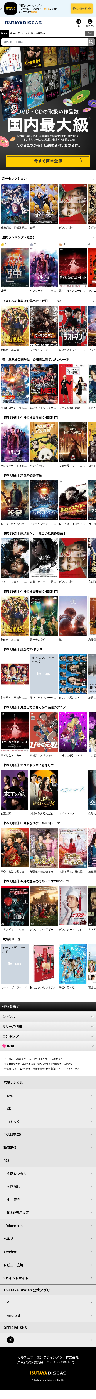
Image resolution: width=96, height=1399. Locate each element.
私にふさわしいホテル (43, 991)
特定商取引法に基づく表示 (17, 1072)
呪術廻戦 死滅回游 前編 (16, 231)
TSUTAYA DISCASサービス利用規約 (45, 1062)
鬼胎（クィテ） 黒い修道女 (47, 585)
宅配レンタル (17, 1177)
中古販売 (13, 1203)
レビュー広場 (13, 1268)
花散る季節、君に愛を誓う (74, 875)
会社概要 (8, 1062)
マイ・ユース (67, 817)
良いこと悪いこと (69, 701)
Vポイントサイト (15, 1281)
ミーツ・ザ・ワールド (14, 991)
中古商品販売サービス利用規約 (19, 1067)
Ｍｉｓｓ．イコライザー (73, 527)
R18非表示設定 (18, 1216)
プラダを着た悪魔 (69, 411)
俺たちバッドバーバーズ (44, 701)
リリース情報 (48, 1030)
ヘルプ (8, 1242)
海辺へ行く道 (67, 991)
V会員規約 (21, 1062)
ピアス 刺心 (67, 231)
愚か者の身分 (37, 643)
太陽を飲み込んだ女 (41, 817)
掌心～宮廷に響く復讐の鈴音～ (19, 875)
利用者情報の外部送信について (48, 1072)
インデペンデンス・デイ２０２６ (49, 527)
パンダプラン (37, 469)
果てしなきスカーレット (73, 294)
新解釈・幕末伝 (10, 353)
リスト (79, 30)
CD (20, 37)
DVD (8, 37)
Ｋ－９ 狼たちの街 (12, 527)
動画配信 (10, 1151)
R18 (89, 37)
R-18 (48, 1050)
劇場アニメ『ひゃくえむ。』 (47, 759)
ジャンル (48, 1020)
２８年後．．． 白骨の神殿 (76, 469)
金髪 (32, 231)
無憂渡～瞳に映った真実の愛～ (48, 875)
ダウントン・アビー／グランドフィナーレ (54, 933)
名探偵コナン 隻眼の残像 (16, 411)
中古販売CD (53, 37)
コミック (34, 37)
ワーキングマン (39, 353)
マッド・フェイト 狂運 (15, 585)
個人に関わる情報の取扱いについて (54, 1067)
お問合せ (10, 1255)
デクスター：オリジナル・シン (77, 933)
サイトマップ (72, 1072)
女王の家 (6, 817)
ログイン (90, 30)
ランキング (48, 1040)
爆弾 (3, 294)
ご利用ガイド (13, 1229)
